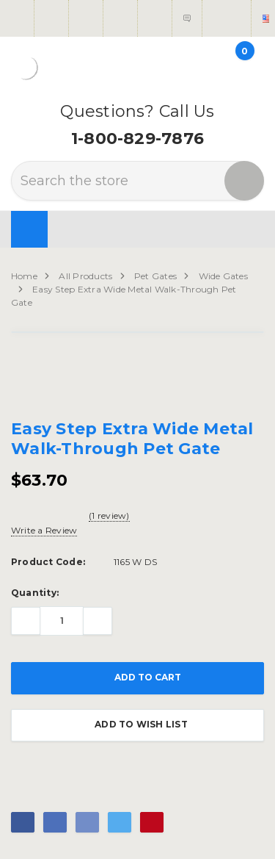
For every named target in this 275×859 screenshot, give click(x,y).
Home (24, 275)
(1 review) (109, 515)
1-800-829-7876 (137, 138)
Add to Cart (137, 678)
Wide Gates (223, 275)
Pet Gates (155, 275)
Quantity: (35, 592)
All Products (85, 275)
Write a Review (44, 530)
